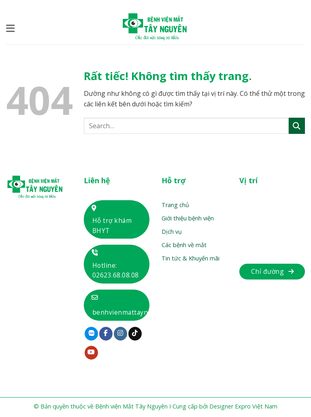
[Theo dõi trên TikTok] (135, 334)
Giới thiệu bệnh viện (188, 218)
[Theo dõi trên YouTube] (91, 353)
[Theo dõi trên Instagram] (120, 334)
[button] (11, 28)
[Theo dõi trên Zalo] (91, 334)
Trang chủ (175, 205)
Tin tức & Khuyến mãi (190, 258)
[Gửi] (297, 125)
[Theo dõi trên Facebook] (106, 334)
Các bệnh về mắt (184, 245)
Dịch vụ (172, 231)
